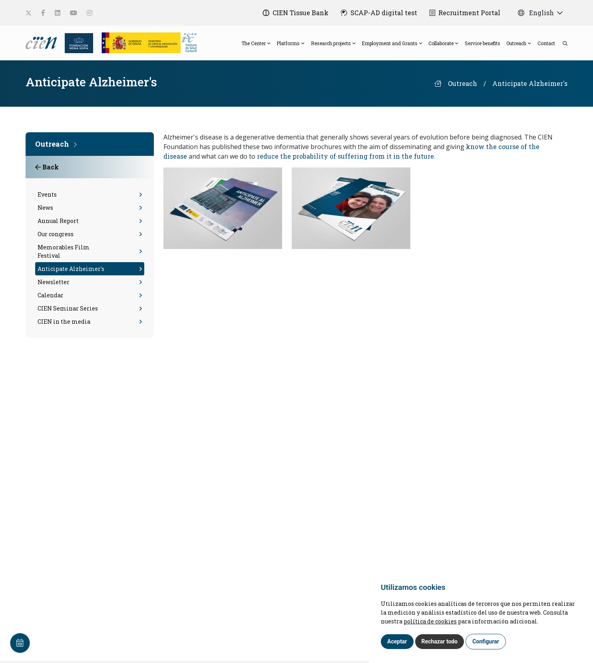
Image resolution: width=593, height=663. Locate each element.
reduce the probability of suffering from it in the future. (346, 158)
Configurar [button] (485, 641)
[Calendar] (20, 643)
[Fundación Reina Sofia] (76, 43)
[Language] (42, 43)
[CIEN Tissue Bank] (295, 13)
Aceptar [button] (397, 641)
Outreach (462, 85)
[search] (561, 44)
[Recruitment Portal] (465, 13)
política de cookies (430, 621)
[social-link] (29, 13)
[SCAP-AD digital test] (378, 13)
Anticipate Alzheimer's (529, 85)
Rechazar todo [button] (440, 641)
